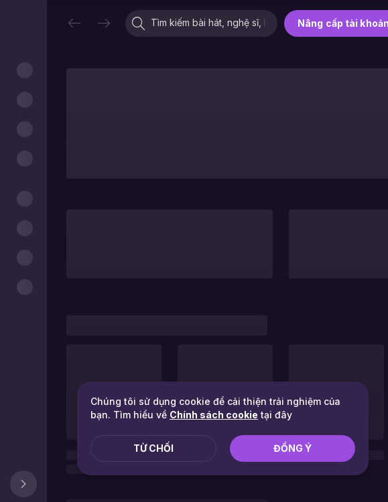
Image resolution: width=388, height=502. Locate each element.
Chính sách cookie (214, 414)
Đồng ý (292, 448)
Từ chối (153, 448)
